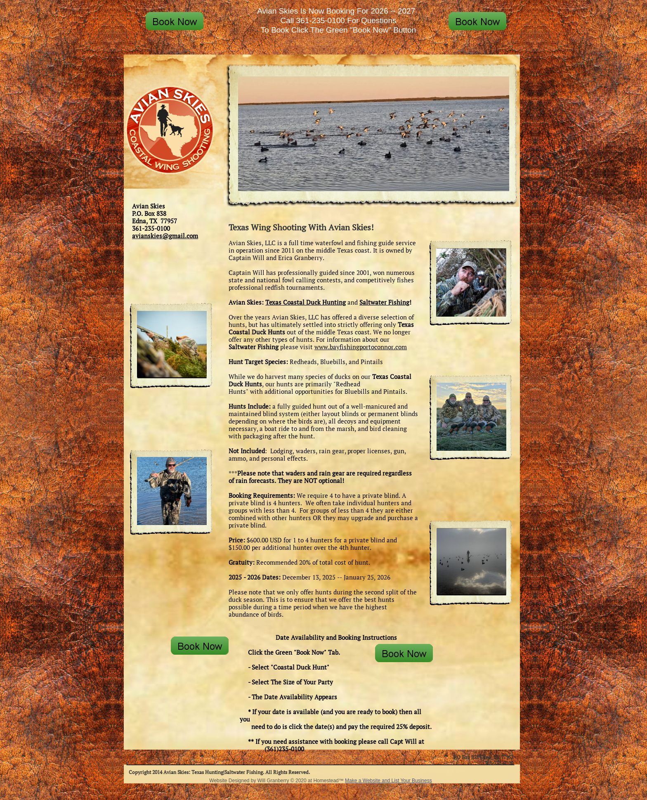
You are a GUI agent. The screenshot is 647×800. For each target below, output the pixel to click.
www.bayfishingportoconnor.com (360, 347)
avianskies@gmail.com (165, 236)
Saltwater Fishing (384, 302)
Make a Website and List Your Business (388, 780)
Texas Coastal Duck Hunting (305, 302)
